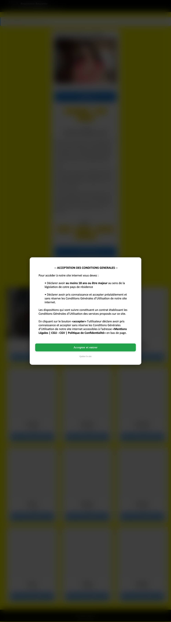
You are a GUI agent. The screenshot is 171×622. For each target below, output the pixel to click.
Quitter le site (85, 356)
